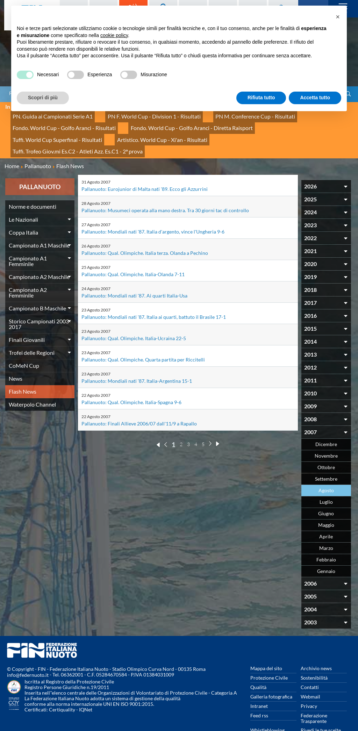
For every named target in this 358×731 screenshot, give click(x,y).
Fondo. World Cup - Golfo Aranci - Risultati (57, 122)
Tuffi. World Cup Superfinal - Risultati (277, 122)
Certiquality (62, 686)
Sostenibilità (314, 654)
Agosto (326, 467)
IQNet (85, 686)
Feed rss (259, 692)
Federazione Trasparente (314, 695)
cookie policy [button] (114, 35)
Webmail (310, 673)
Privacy (309, 683)
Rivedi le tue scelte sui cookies (321, 709)
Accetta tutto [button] (315, 97)
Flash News (22, 368)
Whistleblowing (267, 707)
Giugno (326, 490)
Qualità (258, 664)
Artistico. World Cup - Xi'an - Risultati (51, 130)
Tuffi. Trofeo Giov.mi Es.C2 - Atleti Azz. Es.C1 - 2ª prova (162, 130)
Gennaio (326, 548)
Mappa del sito (266, 645)
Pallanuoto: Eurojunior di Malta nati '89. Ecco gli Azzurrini (144, 166)
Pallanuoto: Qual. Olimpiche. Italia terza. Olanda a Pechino (144, 229)
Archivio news (316, 645)
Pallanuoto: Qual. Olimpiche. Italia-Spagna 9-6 (131, 379)
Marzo (326, 525)
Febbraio (326, 536)
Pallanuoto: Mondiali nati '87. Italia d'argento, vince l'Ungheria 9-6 (152, 208)
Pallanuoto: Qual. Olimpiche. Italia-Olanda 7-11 (133, 251)
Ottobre (326, 444)
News (15, 355)
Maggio (326, 501)
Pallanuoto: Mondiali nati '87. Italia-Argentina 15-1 (136, 357)
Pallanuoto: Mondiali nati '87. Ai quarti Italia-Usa (134, 272)
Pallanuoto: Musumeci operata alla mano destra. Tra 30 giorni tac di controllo (165, 187)
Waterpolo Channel (32, 381)
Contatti (310, 664)
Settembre (326, 455)
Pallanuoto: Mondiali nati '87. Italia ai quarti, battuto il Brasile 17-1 (153, 293)
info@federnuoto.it (28, 652)
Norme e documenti (32, 183)
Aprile (326, 513)
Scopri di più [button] (43, 97)
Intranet (259, 683)
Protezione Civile (269, 654)
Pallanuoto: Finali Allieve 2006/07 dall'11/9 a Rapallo (139, 400)
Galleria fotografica (271, 673)
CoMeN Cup (24, 342)
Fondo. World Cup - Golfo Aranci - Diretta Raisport (170, 122)
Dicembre (326, 421)
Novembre (326, 432)
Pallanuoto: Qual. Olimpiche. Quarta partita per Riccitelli (143, 336)
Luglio (326, 478)
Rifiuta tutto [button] (261, 97)
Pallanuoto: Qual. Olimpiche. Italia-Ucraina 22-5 (133, 315)
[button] (337, 16)
